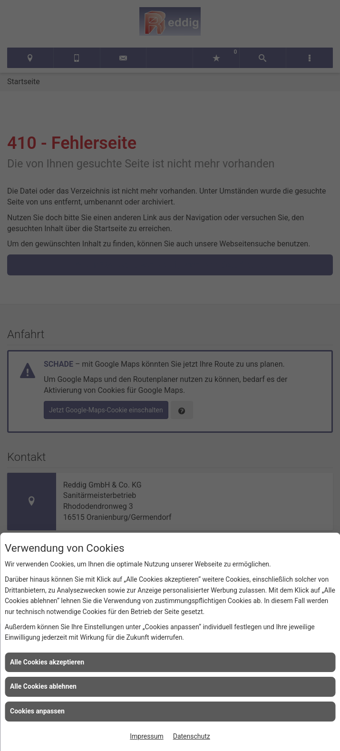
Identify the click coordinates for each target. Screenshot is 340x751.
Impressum (146, 736)
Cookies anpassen (37, 711)
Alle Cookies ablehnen (43, 686)
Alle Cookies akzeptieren (47, 662)
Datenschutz (191, 736)
